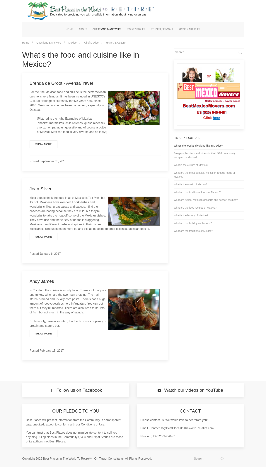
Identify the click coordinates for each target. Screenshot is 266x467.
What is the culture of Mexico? (191, 165)
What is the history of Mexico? (191, 215)
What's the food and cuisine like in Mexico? (198, 145)
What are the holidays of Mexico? (193, 223)
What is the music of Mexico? (190, 184)
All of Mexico (91, 42)
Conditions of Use (92, 424)
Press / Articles (189, 29)
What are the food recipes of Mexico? (195, 207)
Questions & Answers (107, 29)
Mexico (72, 42)
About (83, 29)
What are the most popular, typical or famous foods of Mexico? (204, 174)
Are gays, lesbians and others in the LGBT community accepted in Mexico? (204, 155)
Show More (43, 144)
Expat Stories (136, 29)
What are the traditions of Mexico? (193, 230)
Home (69, 29)
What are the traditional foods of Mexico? (197, 192)
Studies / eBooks (162, 29)
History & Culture (116, 42)
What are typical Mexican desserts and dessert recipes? (206, 199)
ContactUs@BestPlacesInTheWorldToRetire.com (181, 428)
